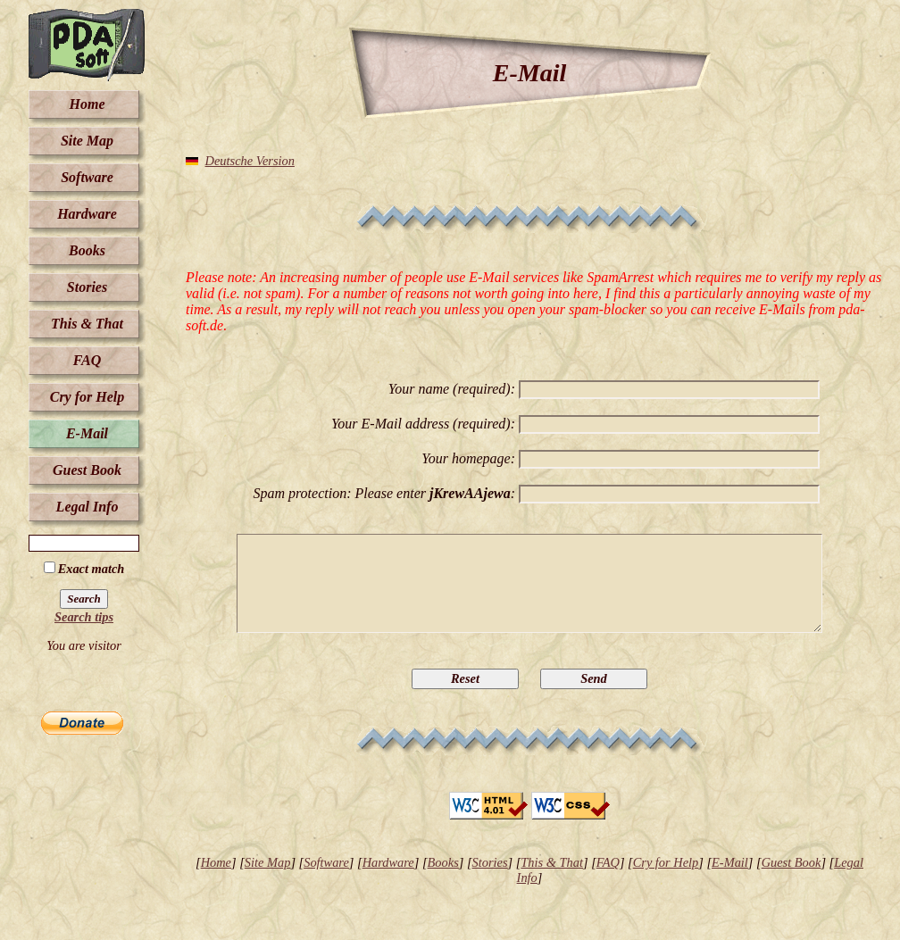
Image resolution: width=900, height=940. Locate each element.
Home (87, 104)
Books (87, 250)
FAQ (87, 360)
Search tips (83, 617)
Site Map (87, 140)
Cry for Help (87, 396)
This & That (87, 323)
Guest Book (87, 470)
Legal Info (87, 506)
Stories (87, 287)
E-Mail (87, 433)
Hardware (87, 213)
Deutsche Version (250, 160)
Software (87, 177)
